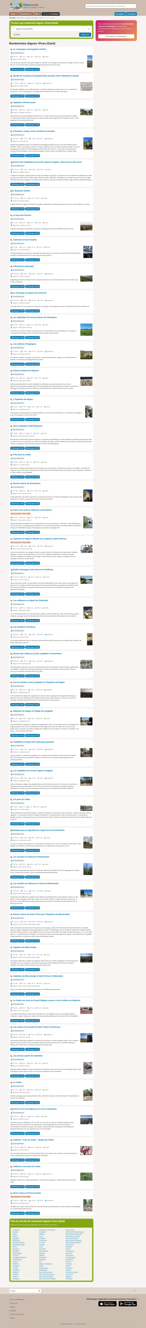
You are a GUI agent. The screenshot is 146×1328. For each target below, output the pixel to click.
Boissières (16, 1251)
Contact (12, 1318)
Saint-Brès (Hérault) (45, 1272)
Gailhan (15, 1276)
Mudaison (42, 1259)
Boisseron (16, 1249)
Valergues (69, 1264)
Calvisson (16, 1255)
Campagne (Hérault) (19, 1257)
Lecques (42, 1245)
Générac (42, 1234)
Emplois (12, 1307)
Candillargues (17, 1259)
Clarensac (16, 1264)
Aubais (15, 1234)
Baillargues (16, 1240)
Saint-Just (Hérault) (72, 1238)
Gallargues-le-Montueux (47, 1230)
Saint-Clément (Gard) (46, 1276)
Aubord (15, 1236)
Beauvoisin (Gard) (18, 1245)
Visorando (12, 18)
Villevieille (69, 1279)
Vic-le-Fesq (69, 1274)
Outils (14, 14)
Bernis (15, 1247)
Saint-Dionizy (70, 1230)
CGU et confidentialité (17, 1299)
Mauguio (42, 1253)
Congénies (16, 1270)
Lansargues (43, 1240)
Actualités (13, 1311)
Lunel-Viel (42, 1249)
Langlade (42, 1238)
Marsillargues (43, 1251)
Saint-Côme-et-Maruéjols (47, 1279)
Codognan (16, 1266)
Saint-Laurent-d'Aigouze (74, 1240)
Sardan (68, 1249)
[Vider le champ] (85, 29)
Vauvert (68, 1266)
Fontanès (16, 1274)
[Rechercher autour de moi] (89, 29)
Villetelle (68, 1276)
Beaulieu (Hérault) (19, 1242)
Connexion (131, 14)
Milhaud (42, 1255)
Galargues (16, 1279)
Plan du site (14, 1303)
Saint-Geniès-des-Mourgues (75, 1232)
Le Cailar (42, 1242)
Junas (41, 1236)
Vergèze (68, 1270)
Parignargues (43, 1268)
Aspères (15, 1232)
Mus (40, 1262)
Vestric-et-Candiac (72, 1272)
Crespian (15, 1272)
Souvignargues (71, 1257)
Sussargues (69, 1259)
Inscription (120, 14)
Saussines (69, 1253)
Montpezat (42, 1257)
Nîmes (41, 1266)
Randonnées (26, 14)
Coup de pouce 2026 (18, 1314)
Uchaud (68, 1262)
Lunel (41, 1247)
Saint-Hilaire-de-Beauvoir (74, 1234)
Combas (15, 1268)
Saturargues (70, 1251)
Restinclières (43, 1270)
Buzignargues (17, 1253)
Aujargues (16, 1238)
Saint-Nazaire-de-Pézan (73, 1242)
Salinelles (69, 1247)
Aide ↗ (37, 14)
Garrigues (42, 1232)
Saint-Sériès (70, 1245)
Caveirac (15, 1262)
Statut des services (66, 1324)
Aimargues (16, 1230)
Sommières (69, 1255)
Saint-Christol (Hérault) (46, 1274)
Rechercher (85, 35)
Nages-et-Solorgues (45, 1264)
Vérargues (69, 1268)
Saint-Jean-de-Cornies (73, 1236)
